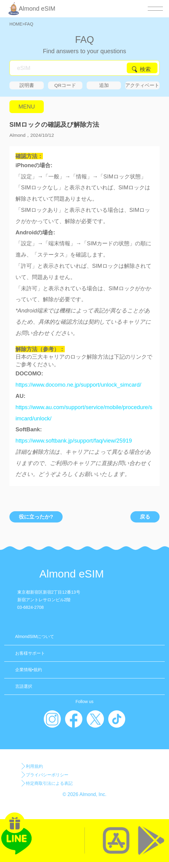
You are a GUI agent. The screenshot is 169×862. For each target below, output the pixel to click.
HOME (15, 24)
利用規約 (34, 766)
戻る (145, 517)
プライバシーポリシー (47, 774)
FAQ (29, 24)
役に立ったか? (36, 517)
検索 (145, 69)
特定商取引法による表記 (49, 783)
